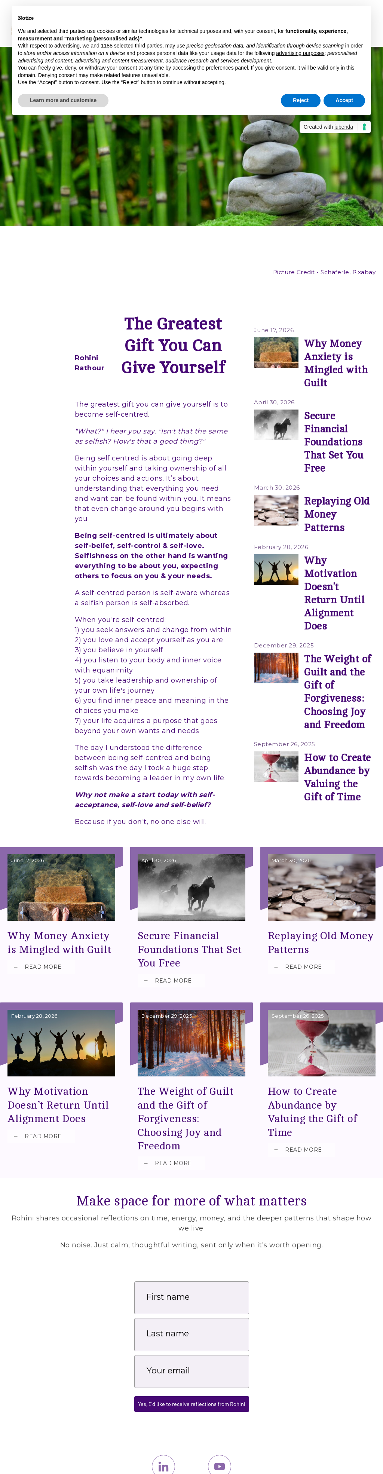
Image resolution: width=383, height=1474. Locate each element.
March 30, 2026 (272, 430)
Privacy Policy (358, 1456)
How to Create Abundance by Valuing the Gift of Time (321, 1049)
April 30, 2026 (271, 380)
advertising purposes (300, 53)
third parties (148, 46)
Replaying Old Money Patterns (321, 910)
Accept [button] (344, 100)
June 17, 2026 (269, 330)
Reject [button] (301, 100)
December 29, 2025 (276, 530)
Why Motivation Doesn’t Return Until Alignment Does (338, 500)
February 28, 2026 (275, 480)
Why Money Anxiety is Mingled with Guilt (338, 349)
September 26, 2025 (277, 593)
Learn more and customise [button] (63, 100)
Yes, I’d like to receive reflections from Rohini (191, 1343)
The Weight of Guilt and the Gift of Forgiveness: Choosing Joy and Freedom (337, 559)
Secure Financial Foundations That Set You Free (333, 400)
